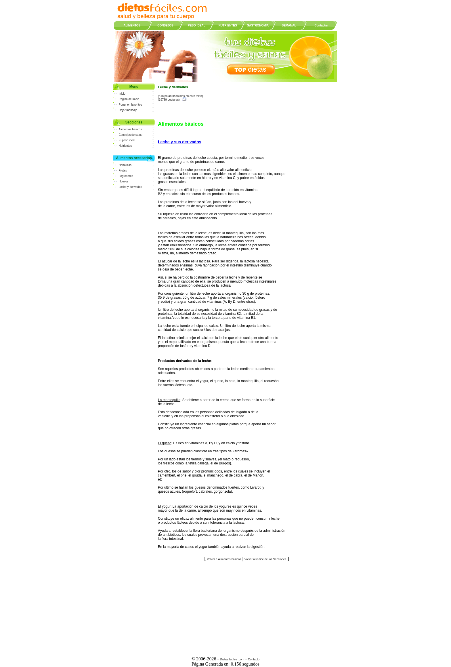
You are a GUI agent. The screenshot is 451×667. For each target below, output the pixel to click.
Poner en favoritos (130, 104)
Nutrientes (125, 145)
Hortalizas (125, 165)
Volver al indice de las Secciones (265, 559)
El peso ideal (127, 140)
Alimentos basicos (130, 129)
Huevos (124, 181)
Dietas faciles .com (232, 659)
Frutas (123, 170)
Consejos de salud (130, 134)
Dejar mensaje (128, 110)
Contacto (253, 659)
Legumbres (126, 176)
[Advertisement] (246, 607)
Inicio (122, 93)
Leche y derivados (130, 186)
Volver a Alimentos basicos (224, 559)
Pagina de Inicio (129, 99)
